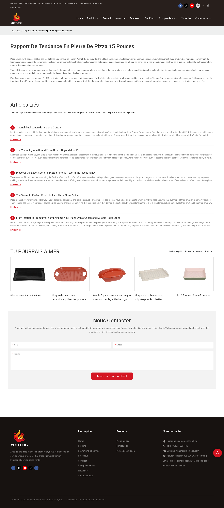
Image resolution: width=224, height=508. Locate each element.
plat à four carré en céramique (193, 295)
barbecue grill (175, 251)
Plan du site (71, 499)
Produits (208, 251)
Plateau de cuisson (193, 251)
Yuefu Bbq (15, 30)
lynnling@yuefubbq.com (187, 451)
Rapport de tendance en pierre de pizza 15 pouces (48, 30)
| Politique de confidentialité (91, 499)
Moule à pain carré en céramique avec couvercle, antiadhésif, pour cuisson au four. (112, 297)
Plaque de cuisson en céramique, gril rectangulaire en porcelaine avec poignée (70, 297)
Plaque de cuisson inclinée (25, 295)
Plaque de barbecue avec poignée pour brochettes (148, 297)
